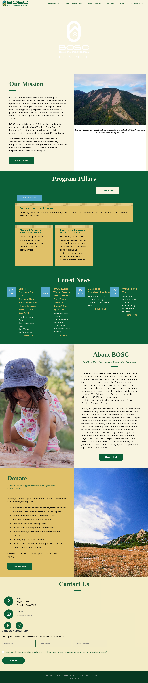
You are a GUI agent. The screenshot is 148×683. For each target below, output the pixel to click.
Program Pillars (73, 3)
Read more (28, 335)
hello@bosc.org (25, 615)
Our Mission (53, 3)
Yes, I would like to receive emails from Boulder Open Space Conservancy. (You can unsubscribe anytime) (56, 652)
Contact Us (136, 3)
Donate (110, 3)
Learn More (111, 457)
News (122, 3)
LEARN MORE (107, 190)
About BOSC (94, 3)
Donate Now (21, 160)
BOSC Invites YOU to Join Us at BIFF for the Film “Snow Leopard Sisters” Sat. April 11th (61, 299)
